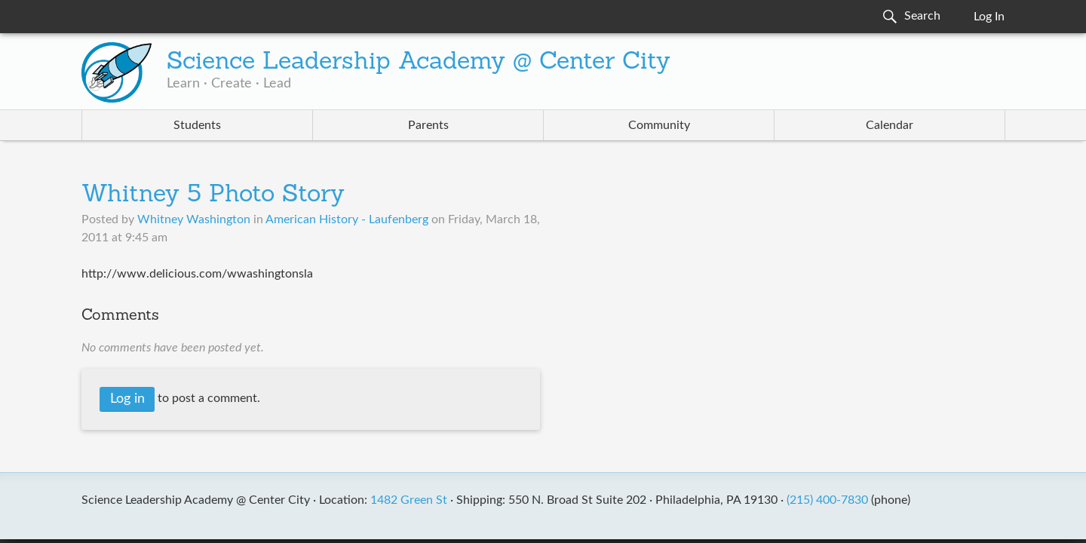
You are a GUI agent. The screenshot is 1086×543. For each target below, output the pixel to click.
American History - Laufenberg (346, 219)
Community (659, 125)
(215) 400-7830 (827, 500)
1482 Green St (408, 500)
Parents (428, 125)
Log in (127, 399)
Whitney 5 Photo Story (213, 195)
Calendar (889, 125)
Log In (989, 17)
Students (197, 125)
